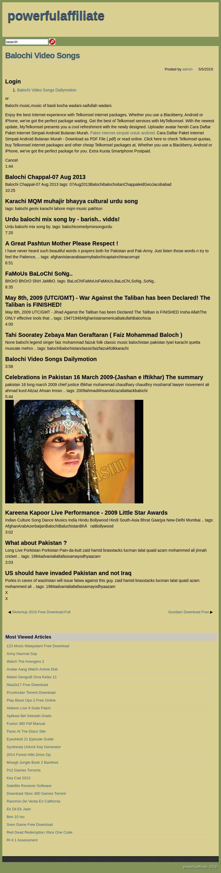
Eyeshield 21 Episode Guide (30, 739)
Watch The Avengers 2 (25, 661)
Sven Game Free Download (30, 824)
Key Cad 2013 (18, 778)
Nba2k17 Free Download (27, 685)
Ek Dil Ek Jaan (19, 809)
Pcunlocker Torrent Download (31, 692)
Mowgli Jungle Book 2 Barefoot (32, 762)
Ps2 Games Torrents (24, 770)
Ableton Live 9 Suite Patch (29, 708)
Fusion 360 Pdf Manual (26, 723)
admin (187, 69)
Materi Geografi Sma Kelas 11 (32, 677)
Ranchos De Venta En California (33, 801)
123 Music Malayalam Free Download (38, 646)
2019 (213, 867)
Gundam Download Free (188, 612)
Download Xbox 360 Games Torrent (36, 793)
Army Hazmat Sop (22, 654)
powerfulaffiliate (55, 15)
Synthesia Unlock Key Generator (34, 747)
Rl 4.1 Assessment (22, 840)
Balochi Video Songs (42, 55)
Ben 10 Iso (15, 817)
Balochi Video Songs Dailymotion (47, 90)
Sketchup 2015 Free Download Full (41, 612)
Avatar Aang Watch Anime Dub (32, 669)
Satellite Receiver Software (29, 786)
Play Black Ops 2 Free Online (31, 700)
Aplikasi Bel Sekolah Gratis (29, 716)
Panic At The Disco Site (26, 731)
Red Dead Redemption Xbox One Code (39, 832)
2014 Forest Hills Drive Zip (29, 754)
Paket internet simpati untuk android (122, 133)
